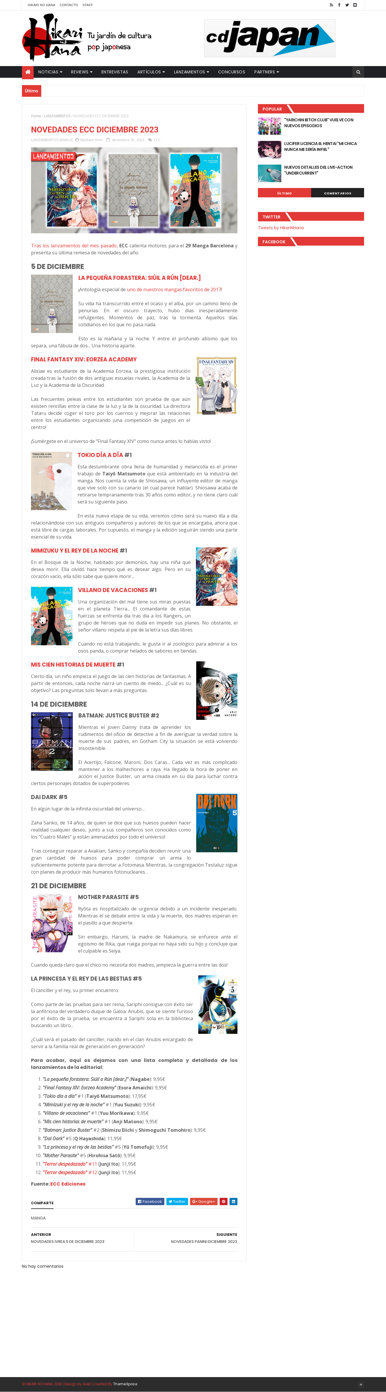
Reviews (80, 72)
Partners (264, 72)
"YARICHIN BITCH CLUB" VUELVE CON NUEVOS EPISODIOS (318, 123)
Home (36, 115)
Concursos (231, 72)
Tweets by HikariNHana (281, 228)
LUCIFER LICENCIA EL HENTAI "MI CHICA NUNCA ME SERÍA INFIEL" (320, 146)
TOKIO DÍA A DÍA (100, 455)
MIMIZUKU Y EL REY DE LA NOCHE (74, 551)
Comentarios (337, 193)
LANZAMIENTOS (57, 115)
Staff (87, 5)
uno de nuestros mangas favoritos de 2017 (174, 289)
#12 (70, 1172)
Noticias (48, 72)
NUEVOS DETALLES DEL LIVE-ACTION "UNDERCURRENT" (318, 170)
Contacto (69, 5)
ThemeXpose (125, 1383)
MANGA (66, 139)
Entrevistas (114, 72)
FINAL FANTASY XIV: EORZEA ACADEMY (84, 359)
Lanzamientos (189, 72)
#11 (70, 1164)
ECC (157, 139)
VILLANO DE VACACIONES (113, 590)
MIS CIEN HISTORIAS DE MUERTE (73, 665)
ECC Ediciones (67, 1184)
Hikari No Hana (41, 5)
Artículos (149, 72)
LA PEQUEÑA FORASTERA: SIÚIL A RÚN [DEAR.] (139, 278)
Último (284, 193)
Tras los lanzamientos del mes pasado (74, 245)
